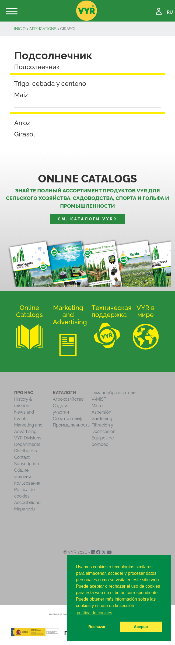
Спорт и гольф (67, 418)
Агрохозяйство (68, 399)
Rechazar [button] (97, 627)
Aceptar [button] (141, 627)
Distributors (25, 450)
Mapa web (24, 509)
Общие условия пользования (27, 477)
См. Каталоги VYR (87, 219)
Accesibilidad (27, 502)
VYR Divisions (27, 437)
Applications (43, 28)
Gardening (102, 418)
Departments (27, 444)
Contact (22, 457)
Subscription (26, 463)
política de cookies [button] (94, 613)
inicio (20, 28)
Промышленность (71, 425)
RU (170, 12)
